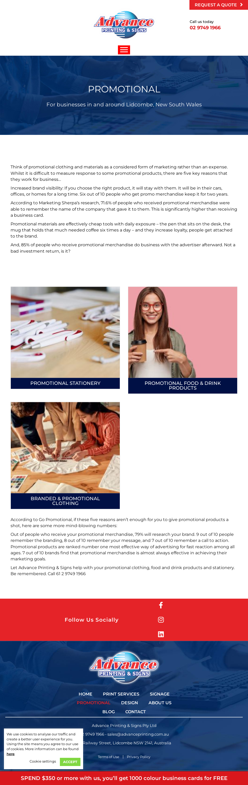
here (11, 754)
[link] (85, 694)
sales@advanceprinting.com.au (138, 734)
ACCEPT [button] (70, 762)
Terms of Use (108, 757)
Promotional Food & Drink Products (183, 450)
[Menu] (124, 49)
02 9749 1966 (91, 734)
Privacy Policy (138, 757)
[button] (218, 5)
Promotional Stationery (65, 448)
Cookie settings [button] (43, 761)
